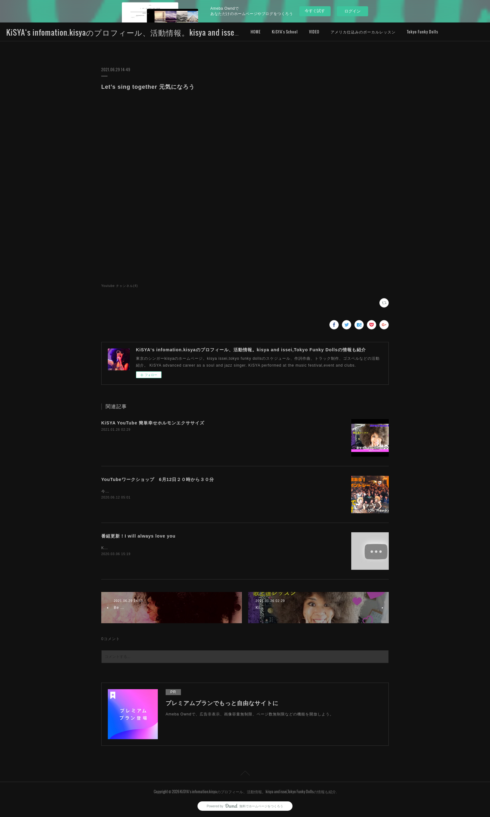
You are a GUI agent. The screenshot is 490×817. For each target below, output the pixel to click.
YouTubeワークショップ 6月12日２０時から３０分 (160, 479)
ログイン (352, 11)
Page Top (245, 774)
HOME (256, 31)
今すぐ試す (315, 10)
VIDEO (314, 31)
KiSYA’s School (285, 31)
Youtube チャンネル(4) (119, 286)
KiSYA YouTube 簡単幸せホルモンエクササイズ (152, 422)
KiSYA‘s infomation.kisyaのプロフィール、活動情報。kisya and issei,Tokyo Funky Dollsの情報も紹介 (174, 32)
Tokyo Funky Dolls (422, 31)
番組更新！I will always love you (138, 536)
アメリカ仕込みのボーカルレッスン (363, 31)
